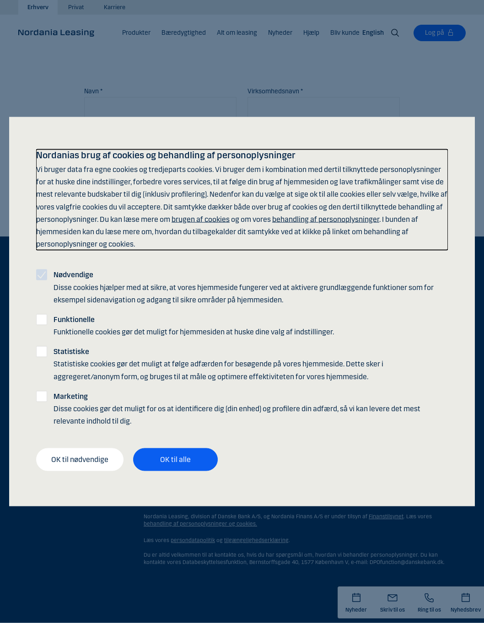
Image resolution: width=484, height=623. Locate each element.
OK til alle (175, 459)
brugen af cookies (201, 219)
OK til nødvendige (79, 459)
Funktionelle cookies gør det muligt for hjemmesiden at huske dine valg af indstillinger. (194, 325)
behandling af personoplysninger (325, 219)
